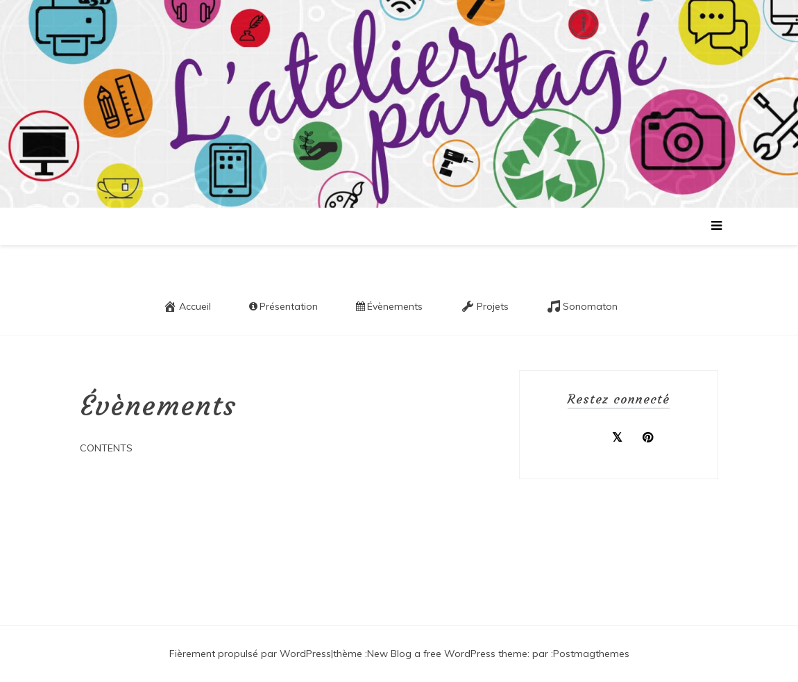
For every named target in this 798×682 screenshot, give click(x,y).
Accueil (187, 306)
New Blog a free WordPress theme (447, 653)
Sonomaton (582, 306)
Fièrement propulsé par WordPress (250, 653)
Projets (485, 306)
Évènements (389, 306)
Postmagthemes (591, 653)
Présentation (283, 306)
